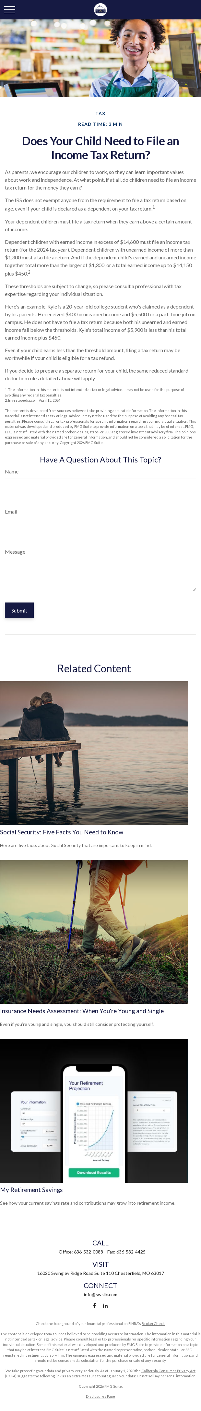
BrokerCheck (153, 1323)
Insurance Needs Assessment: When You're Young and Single (82, 1011)
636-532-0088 (88, 1251)
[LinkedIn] (105, 1305)
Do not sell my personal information (166, 1376)
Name (11, 471)
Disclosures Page (100, 1396)
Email (11, 511)
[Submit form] (19, 610)
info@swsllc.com (100, 1294)
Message (15, 551)
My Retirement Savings (31, 1189)
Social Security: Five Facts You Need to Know (61, 832)
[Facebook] (94, 1305)
